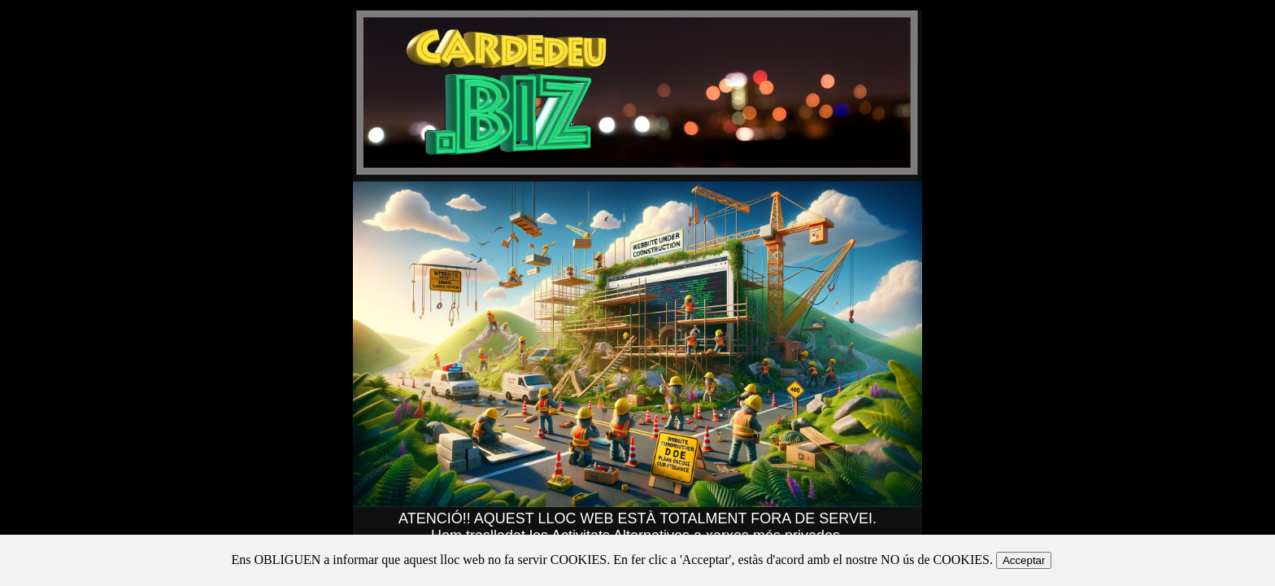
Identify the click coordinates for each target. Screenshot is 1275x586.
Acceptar (1024, 560)
